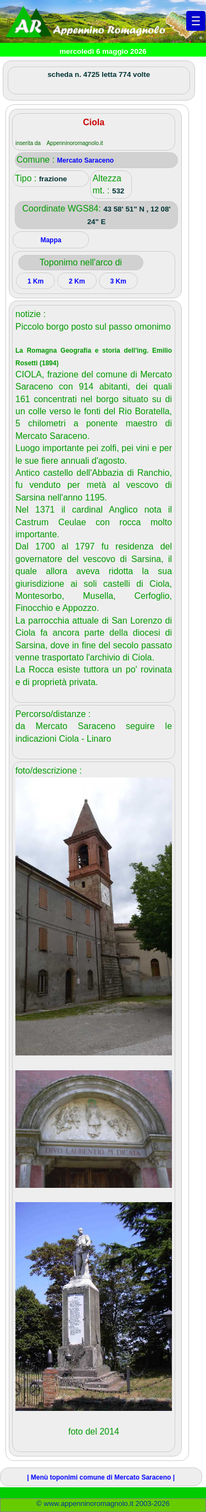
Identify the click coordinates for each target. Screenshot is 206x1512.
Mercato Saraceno (85, 160)
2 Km (77, 281)
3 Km (118, 281)
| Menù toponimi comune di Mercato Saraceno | (101, 1477)
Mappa (51, 240)
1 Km (35, 281)
